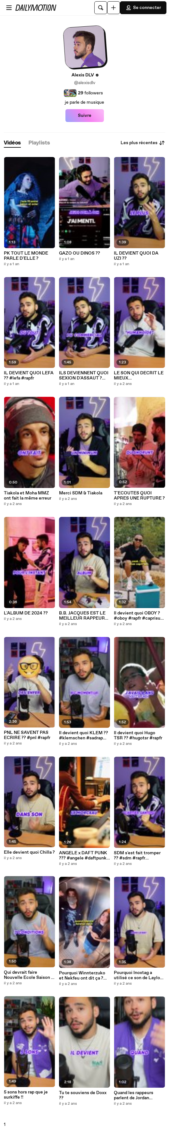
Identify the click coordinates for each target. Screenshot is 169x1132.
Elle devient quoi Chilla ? (29, 852)
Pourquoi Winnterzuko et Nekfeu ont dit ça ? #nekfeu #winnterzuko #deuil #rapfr (83, 976)
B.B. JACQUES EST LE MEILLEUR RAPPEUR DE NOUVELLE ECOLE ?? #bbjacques (83, 616)
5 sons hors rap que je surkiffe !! (26, 1095)
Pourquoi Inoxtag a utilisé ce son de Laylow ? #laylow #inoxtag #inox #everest (139, 975)
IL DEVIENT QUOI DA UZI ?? (136, 256)
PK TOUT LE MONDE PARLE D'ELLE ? (26, 256)
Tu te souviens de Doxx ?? (82, 1095)
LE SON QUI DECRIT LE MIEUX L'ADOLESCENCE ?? (139, 375)
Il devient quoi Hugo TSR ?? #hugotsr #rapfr (138, 735)
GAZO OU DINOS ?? (79, 253)
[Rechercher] (100, 7)
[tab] (12, 143)
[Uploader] (113, 7)
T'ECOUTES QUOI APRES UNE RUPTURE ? (139, 496)
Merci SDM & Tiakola (80, 493)
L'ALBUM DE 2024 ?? (26, 613)
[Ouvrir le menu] (9, 7)
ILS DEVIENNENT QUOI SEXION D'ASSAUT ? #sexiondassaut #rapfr (83, 375)
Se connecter (143, 7)
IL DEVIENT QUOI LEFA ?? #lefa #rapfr (29, 375)
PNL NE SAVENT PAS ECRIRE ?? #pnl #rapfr (27, 735)
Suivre (84, 115)
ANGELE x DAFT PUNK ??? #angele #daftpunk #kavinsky (83, 855)
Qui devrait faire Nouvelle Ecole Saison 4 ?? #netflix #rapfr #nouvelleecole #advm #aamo (29, 975)
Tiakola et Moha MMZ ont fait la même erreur (27, 496)
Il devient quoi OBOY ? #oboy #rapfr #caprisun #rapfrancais (138, 616)
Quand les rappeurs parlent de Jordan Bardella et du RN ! (133, 1095)
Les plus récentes (143, 143)
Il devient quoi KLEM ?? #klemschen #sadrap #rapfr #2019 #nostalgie (84, 735)
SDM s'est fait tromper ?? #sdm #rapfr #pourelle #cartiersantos (137, 855)
